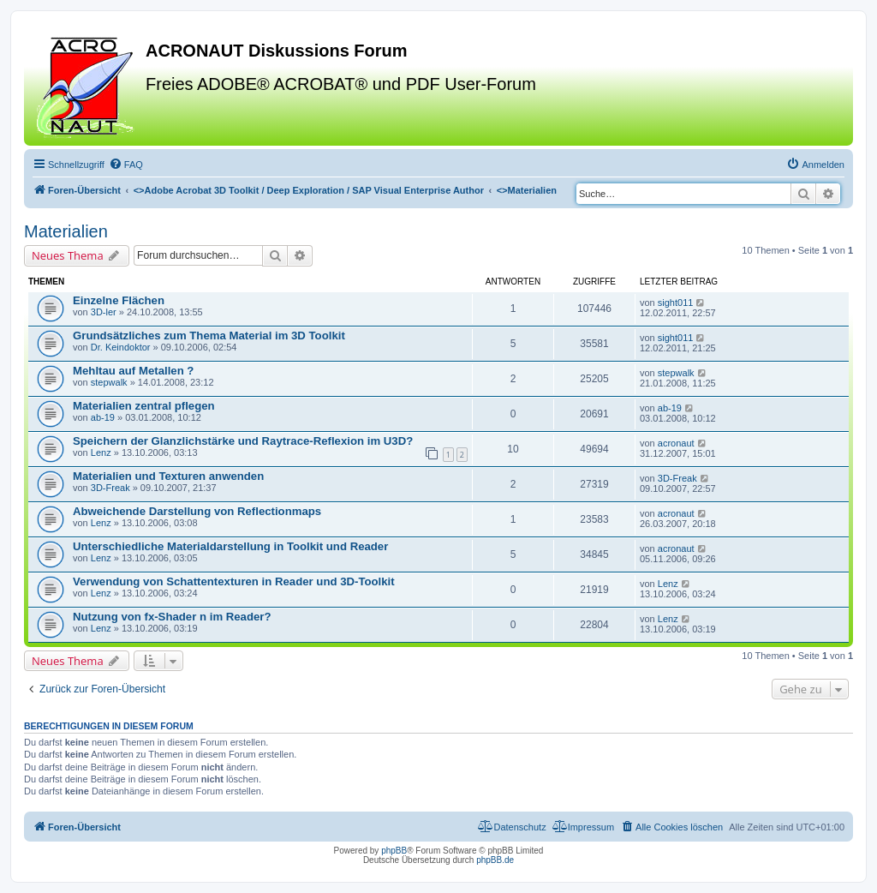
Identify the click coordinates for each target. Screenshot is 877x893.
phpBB (394, 850)
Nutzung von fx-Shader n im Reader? (172, 616)
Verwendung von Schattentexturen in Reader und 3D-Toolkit (234, 581)
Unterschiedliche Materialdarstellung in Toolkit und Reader (230, 546)
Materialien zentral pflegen (144, 405)
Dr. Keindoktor (121, 347)
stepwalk (109, 382)
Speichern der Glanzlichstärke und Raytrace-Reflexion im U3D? (243, 441)
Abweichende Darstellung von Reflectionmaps (197, 511)
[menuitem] (126, 164)
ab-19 (103, 417)
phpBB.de (495, 860)
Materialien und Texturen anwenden (168, 476)
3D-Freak (110, 487)
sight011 (676, 302)
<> (309, 190)
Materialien (66, 231)
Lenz (101, 452)
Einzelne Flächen (118, 300)
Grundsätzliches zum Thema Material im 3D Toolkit (209, 335)
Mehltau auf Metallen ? (133, 370)
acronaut (676, 443)
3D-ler (103, 312)
